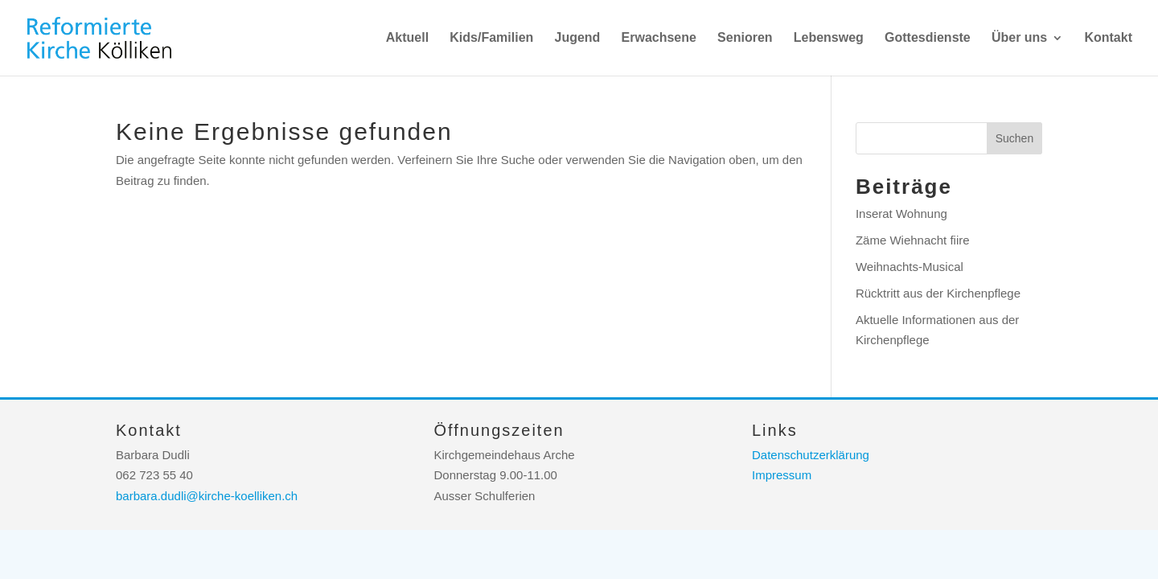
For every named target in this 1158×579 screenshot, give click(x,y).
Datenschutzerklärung (810, 455)
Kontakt (1108, 38)
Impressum (781, 475)
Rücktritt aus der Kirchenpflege (938, 293)
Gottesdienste (928, 38)
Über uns (1019, 38)
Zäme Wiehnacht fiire (913, 240)
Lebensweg (829, 38)
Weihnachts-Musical (909, 266)
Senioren (744, 38)
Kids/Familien (491, 38)
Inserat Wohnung (901, 213)
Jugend (577, 38)
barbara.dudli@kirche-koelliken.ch (207, 496)
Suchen (1014, 138)
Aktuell (407, 38)
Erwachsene (659, 38)
